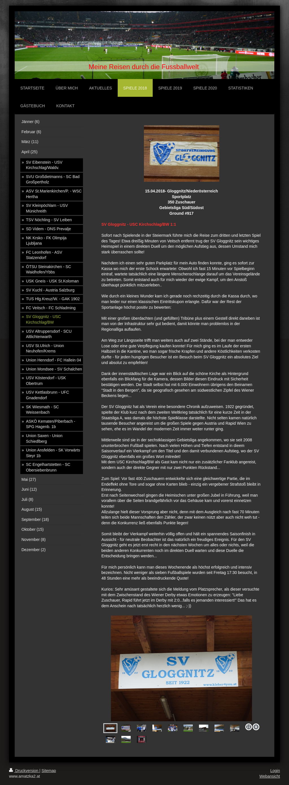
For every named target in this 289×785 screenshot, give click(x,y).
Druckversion (24, 770)
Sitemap (48, 770)
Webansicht (269, 776)
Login (275, 770)
